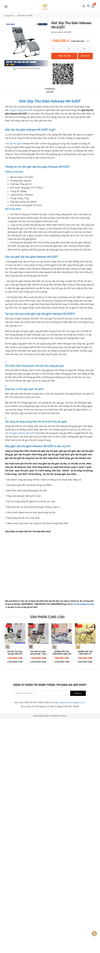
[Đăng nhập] (83, 6)
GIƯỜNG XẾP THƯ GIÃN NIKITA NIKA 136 (61, 887)
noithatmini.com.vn (59, 950)
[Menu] (6, 6)
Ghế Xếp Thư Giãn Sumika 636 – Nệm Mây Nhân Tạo (38, 887)
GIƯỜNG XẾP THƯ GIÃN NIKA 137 (85, 887)
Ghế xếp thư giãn (13, 202)
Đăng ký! (78, 927)
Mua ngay (85, 56)
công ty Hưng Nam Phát (21, 110)
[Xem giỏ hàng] (93, 5)
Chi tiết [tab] (50, 92)
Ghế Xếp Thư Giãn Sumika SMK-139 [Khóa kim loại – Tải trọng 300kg (14, 887)
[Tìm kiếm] (88, 6)
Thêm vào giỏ (64, 56)
